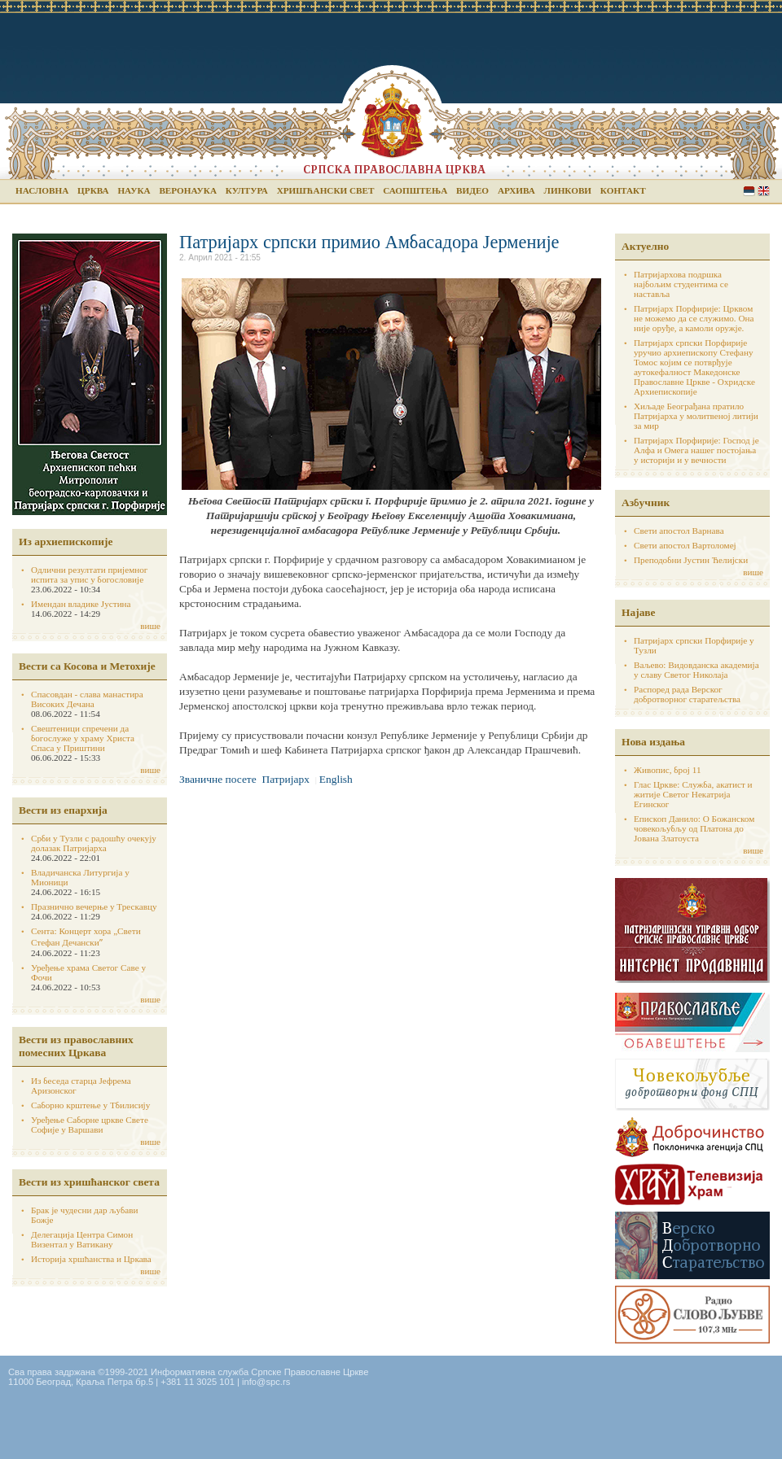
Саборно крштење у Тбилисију (90, 1105)
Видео (472, 190)
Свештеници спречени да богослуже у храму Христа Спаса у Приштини (82, 738)
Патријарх (286, 779)
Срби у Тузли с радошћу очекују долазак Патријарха (93, 843)
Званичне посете (218, 779)
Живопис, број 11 (667, 770)
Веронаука (188, 190)
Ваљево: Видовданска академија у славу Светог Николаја (696, 669)
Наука (133, 190)
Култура (247, 190)
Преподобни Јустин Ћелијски (691, 560)
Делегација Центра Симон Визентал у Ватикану (82, 1239)
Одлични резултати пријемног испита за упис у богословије (89, 574)
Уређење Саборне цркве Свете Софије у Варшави (89, 1124)
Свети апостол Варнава (679, 530)
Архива (516, 190)
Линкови (567, 190)
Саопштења (415, 190)
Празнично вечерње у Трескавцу (94, 906)
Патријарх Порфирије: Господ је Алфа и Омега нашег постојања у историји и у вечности (696, 450)
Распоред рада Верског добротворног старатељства (687, 694)
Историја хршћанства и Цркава (91, 1259)
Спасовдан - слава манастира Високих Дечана (87, 699)
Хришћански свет (326, 190)
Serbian (749, 191)
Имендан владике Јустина (81, 604)
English (764, 191)
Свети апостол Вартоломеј (685, 545)
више (150, 626)
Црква (92, 190)
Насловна (41, 190)
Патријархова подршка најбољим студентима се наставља (681, 284)
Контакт (623, 190)
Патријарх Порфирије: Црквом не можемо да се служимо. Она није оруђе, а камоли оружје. (694, 318)
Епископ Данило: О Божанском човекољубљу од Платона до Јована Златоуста (694, 828)
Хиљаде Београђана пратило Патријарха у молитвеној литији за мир (696, 415)
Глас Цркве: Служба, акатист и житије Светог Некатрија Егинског (693, 794)
